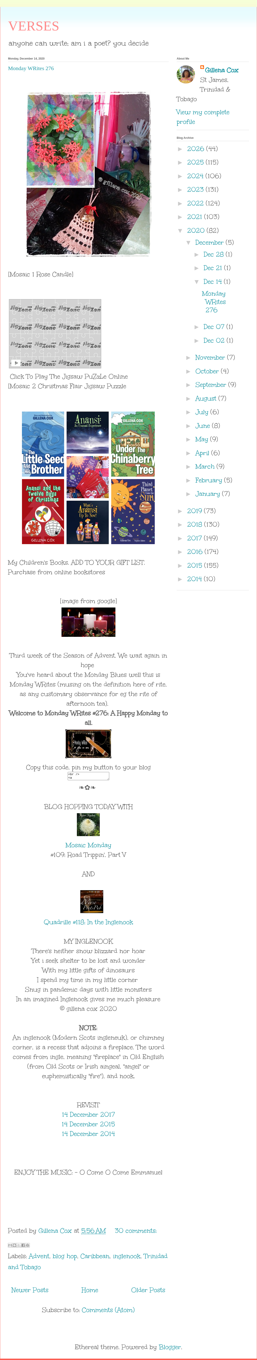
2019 (195, 511)
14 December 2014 (88, 1135)
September (212, 384)
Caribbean (95, 1257)
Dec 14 (214, 281)
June (204, 425)
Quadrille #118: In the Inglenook (88, 923)
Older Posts (148, 1291)
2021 (195, 217)
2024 (196, 176)
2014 (195, 579)
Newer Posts (29, 1291)
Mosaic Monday (88, 846)
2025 (196, 162)
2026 (196, 149)
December (211, 242)
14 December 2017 (88, 1116)
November (211, 357)
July (203, 412)
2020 (197, 230)
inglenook (126, 1257)
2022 (196, 203)
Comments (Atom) (108, 1311)
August (207, 398)
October (208, 371)
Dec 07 (215, 327)
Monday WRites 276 (31, 68)
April (203, 453)
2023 (196, 189)
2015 (195, 565)
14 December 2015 (88, 1125)
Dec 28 (215, 254)
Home (90, 1291)
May (203, 439)
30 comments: (136, 1232)
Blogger (170, 1348)
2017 (195, 538)
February (210, 480)
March (206, 466)
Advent (39, 1257)
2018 (195, 524)
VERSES (33, 25)
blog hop (65, 1257)
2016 (196, 551)
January (209, 494)
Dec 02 (215, 340)
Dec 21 (214, 268)
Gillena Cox (221, 70)
